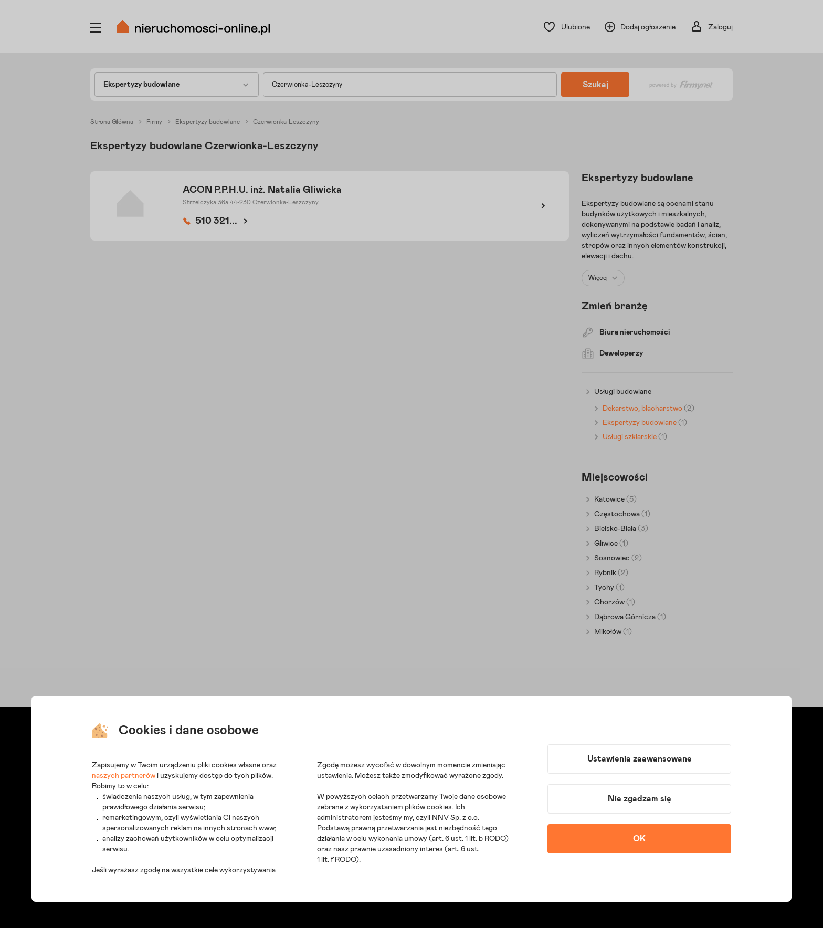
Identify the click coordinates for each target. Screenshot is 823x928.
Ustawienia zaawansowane (639, 759)
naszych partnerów (123, 775)
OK (639, 839)
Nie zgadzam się (639, 799)
